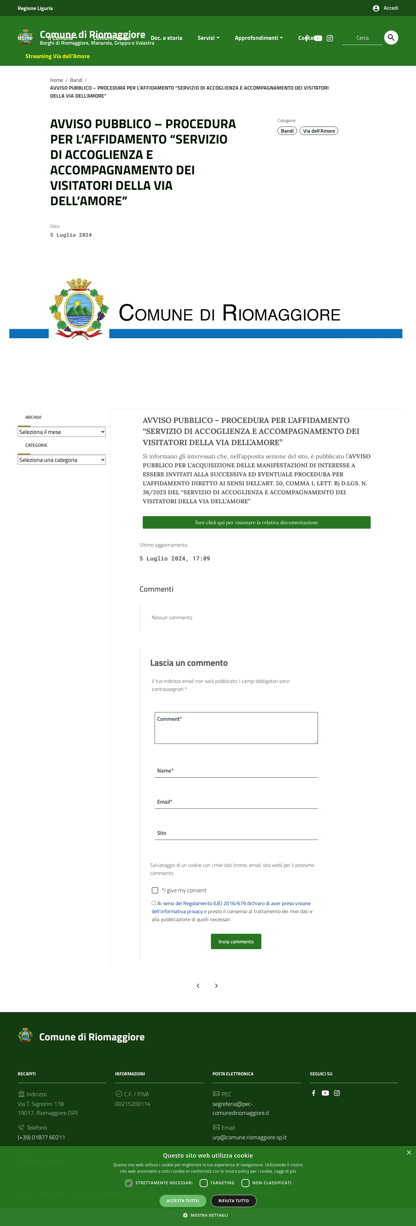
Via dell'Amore (319, 137)
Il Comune (60, 44)
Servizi (206, 44)
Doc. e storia (166, 44)
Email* (166, 809)
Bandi (76, 86)
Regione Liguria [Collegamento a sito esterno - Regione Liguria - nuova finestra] (35, 8)
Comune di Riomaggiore (92, 1044)
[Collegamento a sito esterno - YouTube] (325, 1100)
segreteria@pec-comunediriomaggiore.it (241, 1116)
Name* (166, 777)
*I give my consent (184, 898)
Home (25, 44)
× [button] (408, 1152)
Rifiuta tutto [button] (234, 1200)
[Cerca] (391, 38)
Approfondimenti (256, 44)
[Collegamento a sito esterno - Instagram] (337, 1100)
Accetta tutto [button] (183, 1200)
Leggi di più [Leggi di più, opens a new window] (285, 1171)
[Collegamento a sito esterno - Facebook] (314, 1100)
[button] (208, 1215)
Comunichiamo (112, 44)
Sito (162, 840)
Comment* (171, 725)
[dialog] (208, 1186)
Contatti (308, 44)
